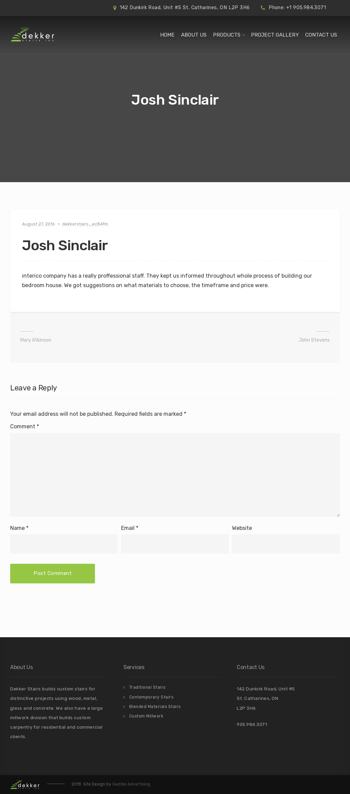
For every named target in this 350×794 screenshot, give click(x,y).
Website (242, 528)
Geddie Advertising (131, 784)
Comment (24, 426)
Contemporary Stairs (151, 697)
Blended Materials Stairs (155, 706)
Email (128, 528)
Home (167, 35)
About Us (194, 35)
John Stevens (314, 340)
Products (226, 35)
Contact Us (321, 35)
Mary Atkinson (35, 340)
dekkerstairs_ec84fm (85, 224)
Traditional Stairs (147, 687)
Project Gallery (275, 35)
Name (17, 528)
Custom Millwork (146, 716)
